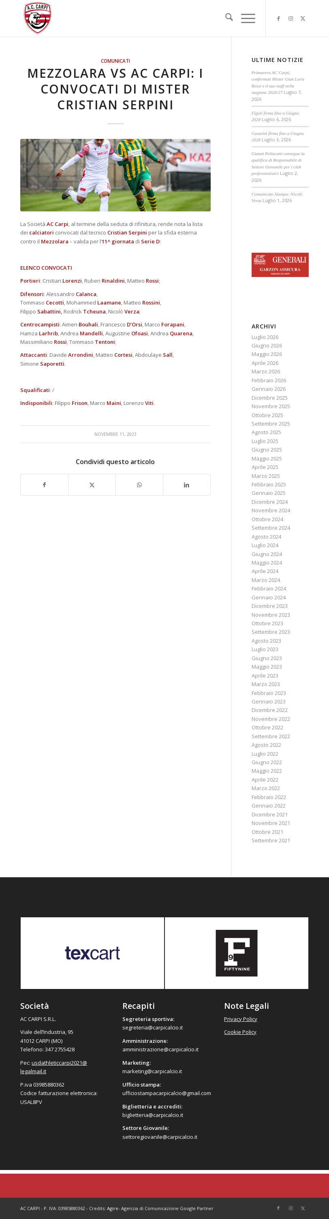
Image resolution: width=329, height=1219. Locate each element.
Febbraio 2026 (269, 380)
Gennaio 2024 (269, 597)
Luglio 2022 (265, 753)
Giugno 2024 (267, 554)
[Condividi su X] (91, 484)
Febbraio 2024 (269, 588)
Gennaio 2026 (269, 388)
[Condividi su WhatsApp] (139, 484)
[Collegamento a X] (303, 18)
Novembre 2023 (271, 614)
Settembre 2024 (271, 527)
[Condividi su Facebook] (44, 484)
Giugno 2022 (267, 762)
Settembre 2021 (271, 840)
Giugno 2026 (267, 345)
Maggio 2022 (267, 770)
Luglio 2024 (265, 545)
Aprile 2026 (265, 363)
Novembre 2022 (271, 718)
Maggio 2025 (267, 458)
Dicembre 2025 (270, 397)
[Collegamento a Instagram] (290, 18)
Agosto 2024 (266, 536)
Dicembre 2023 (270, 606)
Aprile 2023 (265, 675)
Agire (112, 1208)
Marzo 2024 (266, 580)
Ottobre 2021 (267, 831)
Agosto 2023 (266, 640)
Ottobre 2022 (267, 727)
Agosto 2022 (266, 744)
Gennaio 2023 (269, 701)
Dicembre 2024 (270, 501)
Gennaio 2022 (269, 805)
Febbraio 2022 (269, 797)
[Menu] (244, 18)
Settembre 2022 (271, 736)
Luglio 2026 (265, 337)
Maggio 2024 (267, 562)
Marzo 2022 (266, 788)
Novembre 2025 (271, 406)
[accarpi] (37, 18)
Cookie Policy (240, 1032)
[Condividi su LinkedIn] (186, 484)
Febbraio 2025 (269, 484)
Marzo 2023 (266, 684)
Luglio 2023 (265, 649)
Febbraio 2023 (269, 693)
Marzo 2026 (266, 371)
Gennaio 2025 (269, 493)
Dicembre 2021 (270, 814)
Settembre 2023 (271, 631)
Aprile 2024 (265, 571)
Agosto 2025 (266, 432)
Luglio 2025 (265, 441)
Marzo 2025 (266, 476)
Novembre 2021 (271, 823)
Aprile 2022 (265, 779)
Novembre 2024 (271, 510)
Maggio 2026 (267, 354)
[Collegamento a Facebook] (278, 18)
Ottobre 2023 (267, 623)
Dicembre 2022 (270, 710)
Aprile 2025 (265, 467)
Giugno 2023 (267, 658)
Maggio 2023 (267, 666)
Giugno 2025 (267, 449)
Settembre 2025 (271, 423)
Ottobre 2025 (267, 415)
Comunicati (115, 61)
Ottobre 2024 (267, 519)
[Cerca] (225, 18)
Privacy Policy (240, 1019)
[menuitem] (225, 18)
